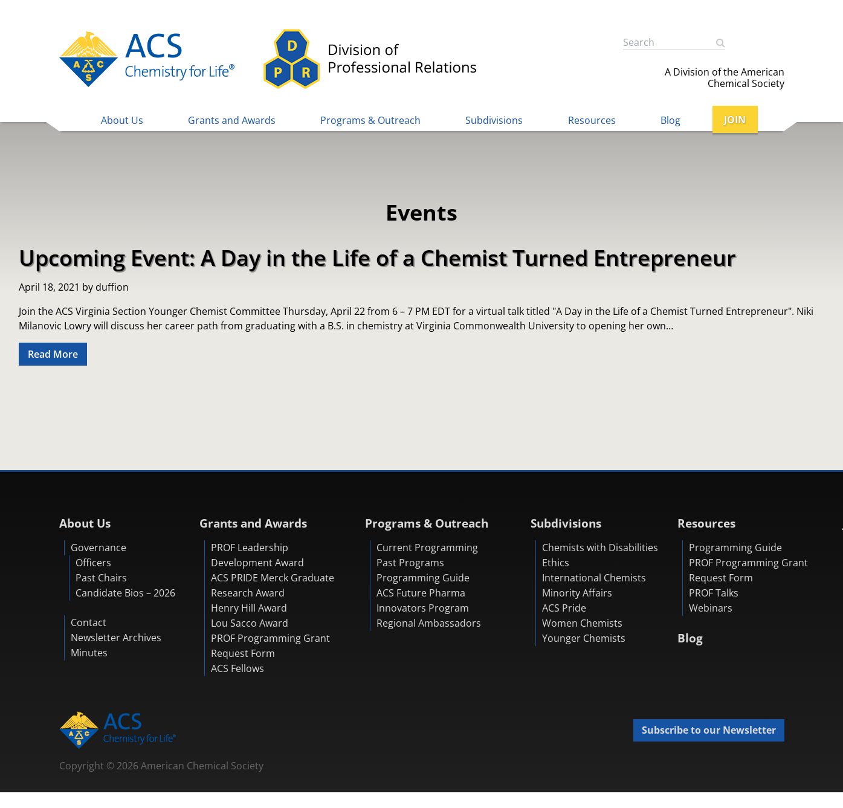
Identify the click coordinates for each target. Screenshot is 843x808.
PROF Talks (713, 593)
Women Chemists (582, 623)
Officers (93, 563)
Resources (592, 120)
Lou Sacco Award (249, 623)
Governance (98, 548)
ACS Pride (564, 608)
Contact (88, 623)
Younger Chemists (583, 638)
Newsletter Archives (116, 638)
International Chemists (594, 578)
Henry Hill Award (249, 608)
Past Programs (410, 563)
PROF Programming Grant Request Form (270, 646)
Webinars (710, 608)
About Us (122, 120)
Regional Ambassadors (428, 623)
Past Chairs (101, 578)
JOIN (735, 119)
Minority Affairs (577, 593)
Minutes (89, 653)
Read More (53, 354)
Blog (670, 120)
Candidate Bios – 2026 (125, 593)
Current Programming (427, 548)
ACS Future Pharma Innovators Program (422, 601)
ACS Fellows (237, 669)
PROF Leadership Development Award (257, 555)
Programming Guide (423, 578)
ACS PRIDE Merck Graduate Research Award (272, 586)
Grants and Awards (232, 120)
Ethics (555, 563)
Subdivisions (494, 120)
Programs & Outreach (370, 120)
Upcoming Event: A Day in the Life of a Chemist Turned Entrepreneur (377, 258)
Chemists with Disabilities (600, 548)
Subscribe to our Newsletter (709, 730)
